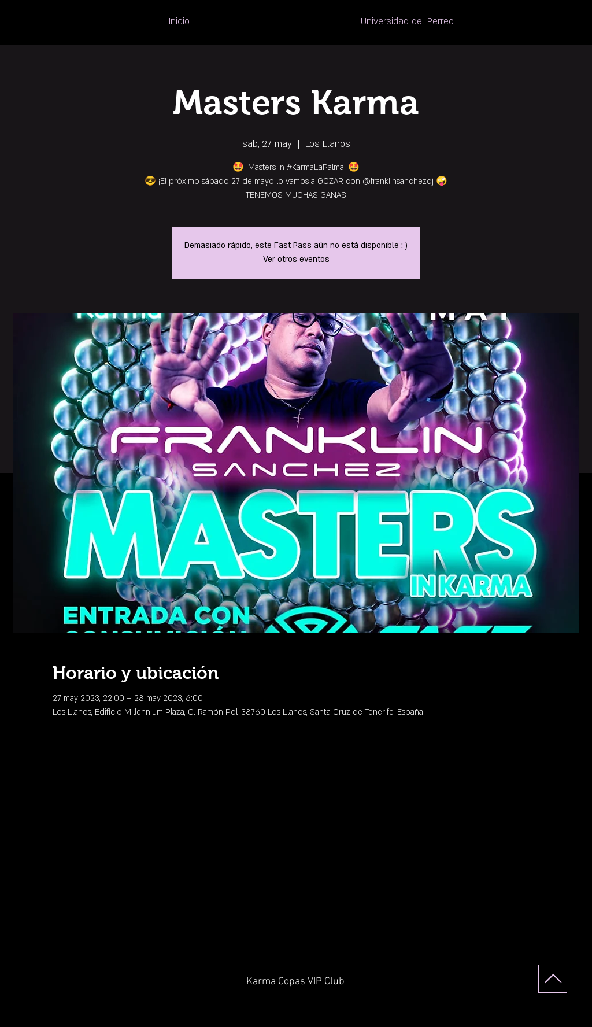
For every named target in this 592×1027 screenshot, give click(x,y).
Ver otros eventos (296, 259)
